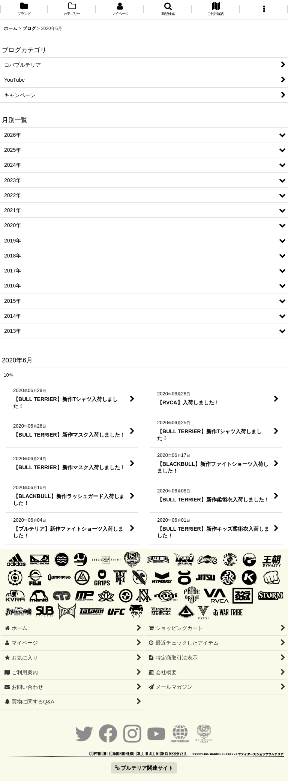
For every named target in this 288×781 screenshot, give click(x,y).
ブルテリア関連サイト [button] (144, 768)
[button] (168, 9)
